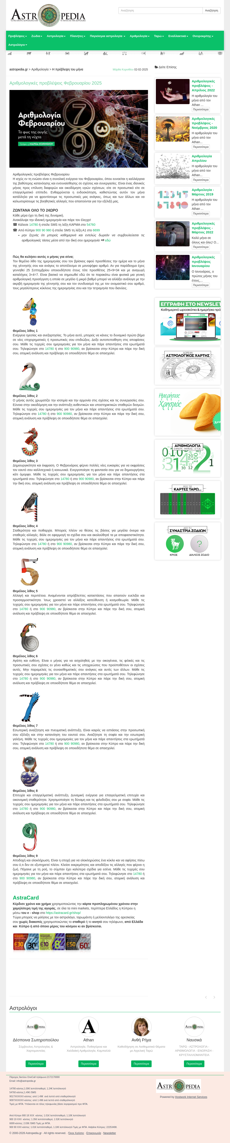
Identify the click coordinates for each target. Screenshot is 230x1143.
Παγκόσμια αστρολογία (107, 36)
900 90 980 (43, 230)
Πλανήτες (77, 36)
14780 (33, 224)
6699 (96, 230)
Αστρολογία (56, 36)
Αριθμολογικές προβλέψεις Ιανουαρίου (203, 261)
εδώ (108, 240)
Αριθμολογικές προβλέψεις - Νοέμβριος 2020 (204, 123)
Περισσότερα (201, 109)
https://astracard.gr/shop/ (63, 913)
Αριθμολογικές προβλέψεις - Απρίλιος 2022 (203, 85)
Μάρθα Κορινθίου (123, 69)
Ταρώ (159, 36)
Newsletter (109, 1133)
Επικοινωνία (93, 1133)
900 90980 (72, 348)
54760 (91, 224)
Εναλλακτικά (178, 36)
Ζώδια (36, 36)
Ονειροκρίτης (203, 36)
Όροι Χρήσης (76, 1133)
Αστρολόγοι (17, 44)
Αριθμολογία (140, 36)
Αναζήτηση (211, 10)
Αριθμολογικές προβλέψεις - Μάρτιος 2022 (203, 227)
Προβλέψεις (17, 36)
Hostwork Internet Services (191, 1097)
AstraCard (26, 898)
